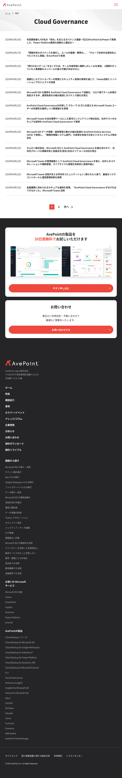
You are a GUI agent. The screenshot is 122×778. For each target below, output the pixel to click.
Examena (9, 728)
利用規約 (58, 755)
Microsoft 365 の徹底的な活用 (19, 542)
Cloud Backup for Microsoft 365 (20, 642)
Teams (8, 597)
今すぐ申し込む (61, 288)
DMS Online (10, 733)
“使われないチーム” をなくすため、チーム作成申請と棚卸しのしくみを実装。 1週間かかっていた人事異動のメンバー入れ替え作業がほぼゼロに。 (71, 67)
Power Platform (12, 617)
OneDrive (9, 612)
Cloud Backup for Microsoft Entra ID (22, 667)
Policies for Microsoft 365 (17, 692)
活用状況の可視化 (13, 502)
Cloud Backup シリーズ (16, 637)
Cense (8, 718)
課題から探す (12, 460)
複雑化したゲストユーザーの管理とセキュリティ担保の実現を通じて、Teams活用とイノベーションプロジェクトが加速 (71, 81)
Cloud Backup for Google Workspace (22, 647)
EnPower (9, 708)
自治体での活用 (12, 563)
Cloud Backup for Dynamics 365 (20, 662)
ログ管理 (9, 532)
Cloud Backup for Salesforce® (19, 652)
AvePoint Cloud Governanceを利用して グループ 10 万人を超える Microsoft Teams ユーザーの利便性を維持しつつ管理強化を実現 (71, 107)
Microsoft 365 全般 (13, 591)
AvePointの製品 (14, 631)
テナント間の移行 (13, 472)
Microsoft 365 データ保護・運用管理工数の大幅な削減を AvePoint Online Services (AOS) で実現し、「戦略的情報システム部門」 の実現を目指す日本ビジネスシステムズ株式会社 (72, 134)
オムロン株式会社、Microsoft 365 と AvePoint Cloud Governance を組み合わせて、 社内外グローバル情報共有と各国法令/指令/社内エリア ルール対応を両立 (71, 149)
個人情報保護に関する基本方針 (35, 755)
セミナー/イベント (15, 412)
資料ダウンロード (14, 443)
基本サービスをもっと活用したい (20, 553)
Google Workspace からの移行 (19, 482)
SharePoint (10, 602)
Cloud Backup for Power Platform (21, 657)
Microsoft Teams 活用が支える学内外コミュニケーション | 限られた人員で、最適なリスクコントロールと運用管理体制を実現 (71, 176)
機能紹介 (10, 400)
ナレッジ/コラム (13, 418)
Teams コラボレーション (16, 517)
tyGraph (9, 713)
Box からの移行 (12, 477)
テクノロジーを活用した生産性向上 (21, 547)
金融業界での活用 (13, 573)
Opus (7, 697)
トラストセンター (74, 755)
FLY (7, 672)
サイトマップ (11, 755)
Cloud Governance (14, 677)
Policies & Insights (14, 682)
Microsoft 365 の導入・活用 (18, 466)
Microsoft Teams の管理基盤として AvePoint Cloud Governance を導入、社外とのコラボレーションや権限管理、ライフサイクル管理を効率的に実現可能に (71, 163)
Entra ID (9, 622)
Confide (9, 703)
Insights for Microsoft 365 (17, 687)
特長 (7, 394)
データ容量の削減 (13, 512)
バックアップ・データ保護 (17, 527)
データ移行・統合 (13, 492)
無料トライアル (13, 449)
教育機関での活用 (13, 568)
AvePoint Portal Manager (17, 738)
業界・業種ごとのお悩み (16, 558)
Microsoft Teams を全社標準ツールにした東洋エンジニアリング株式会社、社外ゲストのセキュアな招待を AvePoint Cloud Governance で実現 (72, 120)
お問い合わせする (61, 329)
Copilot (8, 607)
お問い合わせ (12, 437)
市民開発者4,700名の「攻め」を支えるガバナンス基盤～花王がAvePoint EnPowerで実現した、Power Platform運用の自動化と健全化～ (71, 41)
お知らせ (10, 431)
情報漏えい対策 (12, 537)
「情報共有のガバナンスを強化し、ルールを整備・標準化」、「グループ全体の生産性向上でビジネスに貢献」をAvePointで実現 (71, 54)
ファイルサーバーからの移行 (18, 487)
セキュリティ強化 (13, 522)
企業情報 (10, 425)
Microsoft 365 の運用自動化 (18, 497)
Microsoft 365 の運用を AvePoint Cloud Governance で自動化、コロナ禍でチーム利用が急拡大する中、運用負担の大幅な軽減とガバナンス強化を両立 (71, 94)
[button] (116, 4)
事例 (7, 406)
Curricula (9, 723)
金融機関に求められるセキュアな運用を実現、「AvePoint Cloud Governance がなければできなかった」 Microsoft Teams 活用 (71, 189)
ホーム (8, 387)
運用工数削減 (11, 507)
